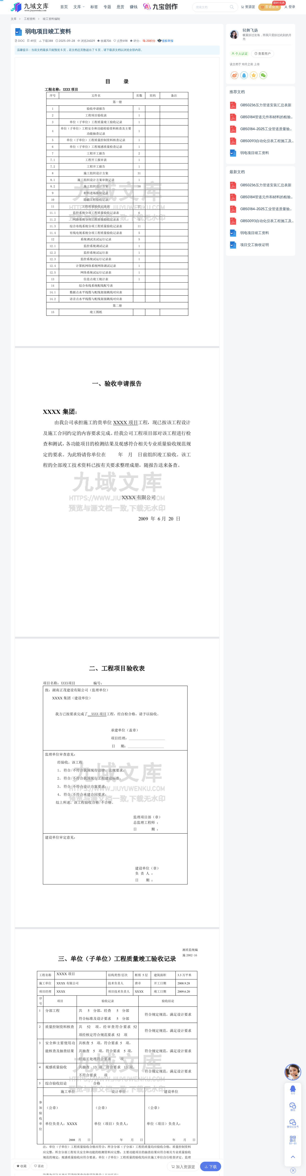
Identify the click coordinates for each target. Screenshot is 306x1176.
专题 (107, 7)
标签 (94, 7)
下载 (210, 1167)
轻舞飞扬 (250, 30)
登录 (289, 7)
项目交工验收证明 (254, 245)
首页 (64, 7)
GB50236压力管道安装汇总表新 (265, 105)
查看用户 (262, 54)
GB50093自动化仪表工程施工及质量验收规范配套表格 (267, 141)
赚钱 (133, 7)
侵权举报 (165, 41)
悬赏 (120, 7)
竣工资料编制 (51, 19)
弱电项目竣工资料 (254, 153)
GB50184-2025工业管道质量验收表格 (267, 129)
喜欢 (39, 1166)
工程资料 (29, 19)
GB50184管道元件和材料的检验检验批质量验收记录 (267, 117)
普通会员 (271, 7)
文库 (77, 7)
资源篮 (247, 7)
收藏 (21, 1166)
